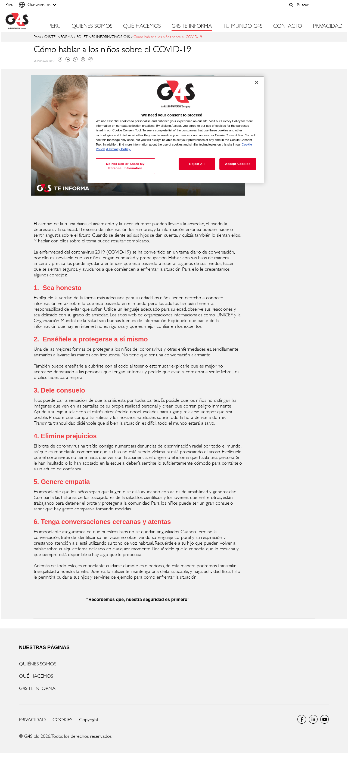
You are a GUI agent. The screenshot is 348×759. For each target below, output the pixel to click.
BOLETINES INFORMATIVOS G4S (103, 36)
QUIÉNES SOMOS (37, 664)
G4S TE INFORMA (58, 36)
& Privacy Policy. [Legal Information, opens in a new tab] (118, 149)
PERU (54, 26)
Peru (37, 36)
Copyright (88, 719)
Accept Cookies (237, 163)
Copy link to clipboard (90, 59)
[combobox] (318, 4)
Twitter (75, 59)
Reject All (197, 163)
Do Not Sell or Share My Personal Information (125, 166)
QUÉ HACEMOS (36, 676)
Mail (83, 59)
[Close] (257, 82)
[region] (176, 129)
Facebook (60, 59)
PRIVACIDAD (328, 26)
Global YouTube (324, 719)
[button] (291, 5)
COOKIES (62, 719)
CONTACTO (287, 26)
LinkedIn (313, 719)
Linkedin (68, 59)
